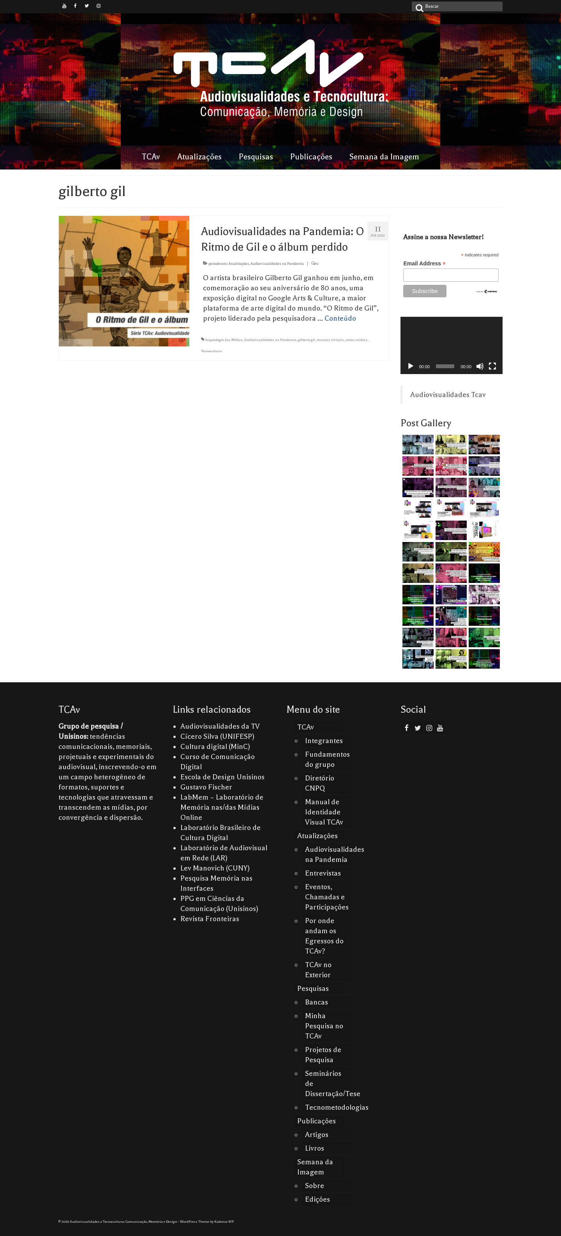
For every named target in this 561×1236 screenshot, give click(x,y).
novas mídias (356, 340)
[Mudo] (480, 366)
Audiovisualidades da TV (220, 726)
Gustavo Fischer (206, 787)
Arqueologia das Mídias (224, 340)
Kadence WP (224, 1222)
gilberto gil (306, 340)
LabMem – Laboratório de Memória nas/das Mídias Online (221, 807)
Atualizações (238, 263)
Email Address (424, 263)
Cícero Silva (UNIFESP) (217, 736)
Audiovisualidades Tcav (448, 394)
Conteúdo (340, 318)
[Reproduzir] (411, 366)
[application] (451, 345)
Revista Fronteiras (209, 919)
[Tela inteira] (492, 366)
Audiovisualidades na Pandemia (277, 263)
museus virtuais (330, 340)
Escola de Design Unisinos (222, 777)
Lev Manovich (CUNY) (215, 868)
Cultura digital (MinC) (215, 746)
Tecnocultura (211, 351)
